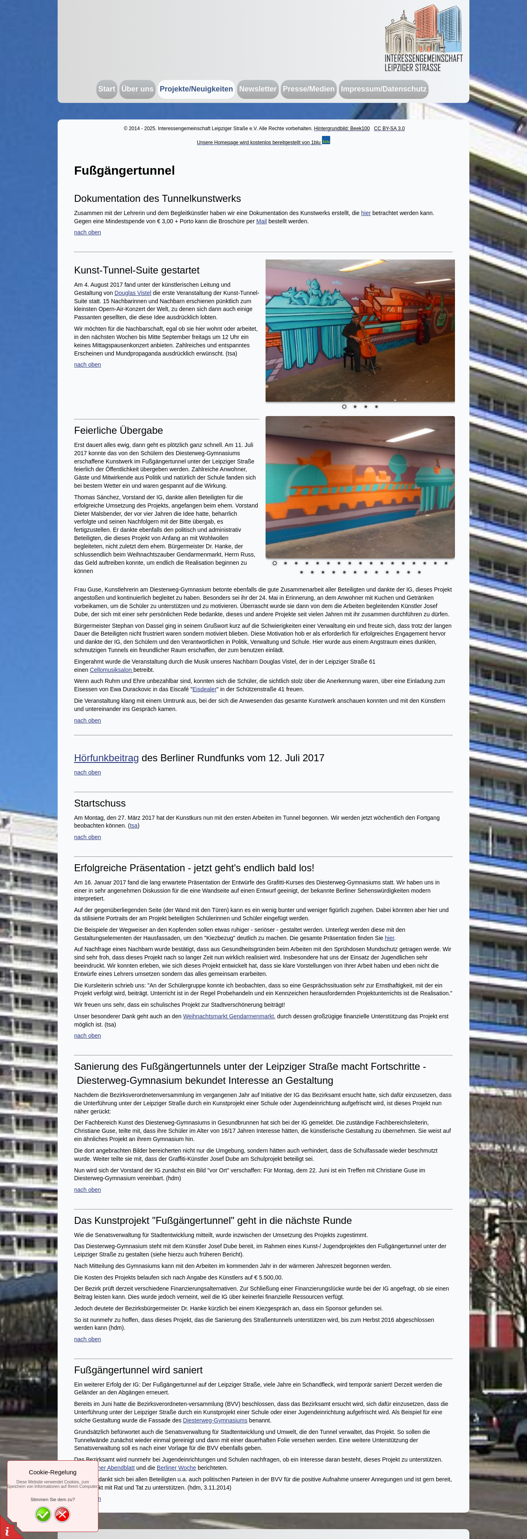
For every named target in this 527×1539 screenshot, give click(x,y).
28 (408, 573)
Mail (261, 221)
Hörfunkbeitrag (106, 757)
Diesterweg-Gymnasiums (215, 1420)
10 (370, 563)
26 (387, 573)
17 (445, 563)
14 (413, 563)
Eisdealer (204, 689)
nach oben (87, 232)
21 (333, 573)
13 (403, 563)
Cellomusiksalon (111, 670)
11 (381, 563)
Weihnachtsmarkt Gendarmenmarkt (228, 1016)
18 (301, 573)
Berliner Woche (176, 1467)
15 (424, 563)
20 (322, 573)
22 (344, 573)
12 (392, 563)
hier (366, 213)
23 (354, 573)
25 (376, 573)
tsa (134, 825)
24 (365, 573)
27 (397, 573)
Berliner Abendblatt (110, 1467)
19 (312, 573)
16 (435, 563)
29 (419, 573)
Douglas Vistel (132, 293)
